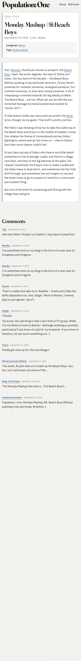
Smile (69, 115)
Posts (16, 16)
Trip (4, 229)
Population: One (26, 4)
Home (7, 16)
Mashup (15, 70)
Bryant (5, 286)
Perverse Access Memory (14, 361)
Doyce (5, 345)
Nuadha (6, 245)
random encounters (12, 397)
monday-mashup (20, 50)
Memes (21, 45)
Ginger (5, 310)
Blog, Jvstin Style (11, 381)
